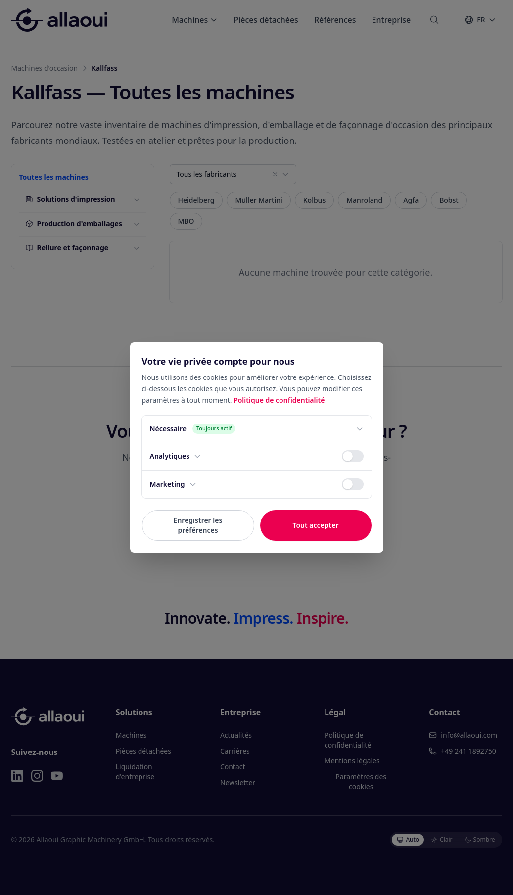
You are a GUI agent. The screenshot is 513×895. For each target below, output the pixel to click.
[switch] (353, 456)
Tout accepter (315, 525)
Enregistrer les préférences (198, 525)
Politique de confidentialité (279, 400)
